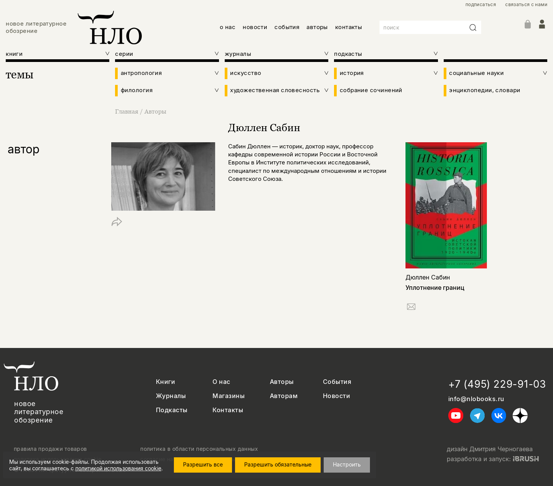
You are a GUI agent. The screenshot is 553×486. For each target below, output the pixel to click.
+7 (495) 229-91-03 (497, 384)
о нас (227, 27)
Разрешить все (203, 464)
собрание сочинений (371, 90)
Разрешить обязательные (277, 464)
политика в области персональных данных (199, 449)
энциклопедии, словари (485, 90)
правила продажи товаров (50, 449)
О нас (221, 381)
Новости (336, 396)
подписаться (480, 4)
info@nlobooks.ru (476, 399)
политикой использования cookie (118, 468)
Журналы (171, 396)
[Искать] (473, 28)
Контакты (227, 410)
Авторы (155, 111)
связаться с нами (526, 4)
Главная (127, 111)
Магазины (228, 396)
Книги (165, 381)
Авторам (284, 396)
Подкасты (172, 410)
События (337, 381)
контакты (348, 27)
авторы (317, 27)
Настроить (347, 464)
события (286, 27)
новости (255, 27)
